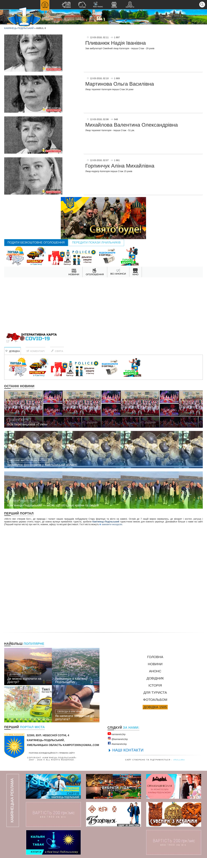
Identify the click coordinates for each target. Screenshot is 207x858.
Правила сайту (67, 753)
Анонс (155, 671)
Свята (57, 351)
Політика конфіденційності (43, 753)
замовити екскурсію (110, 524)
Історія (155, 685)
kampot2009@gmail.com (81, 745)
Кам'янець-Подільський (105, 521)
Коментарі (35, 351)
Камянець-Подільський (19, 28)
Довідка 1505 (155, 707)
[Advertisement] (103, 303)
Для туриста (155, 692)
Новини (155, 664)
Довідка (12, 351)
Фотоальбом (155, 699)
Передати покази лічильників (96, 242)
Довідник (155, 678)
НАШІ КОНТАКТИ (128, 750)
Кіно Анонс (98, 4)
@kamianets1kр (118, 738)
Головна (155, 657)
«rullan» (179, 760)
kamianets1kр (116, 734)
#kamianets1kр (117, 743)
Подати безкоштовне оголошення (36, 242)
